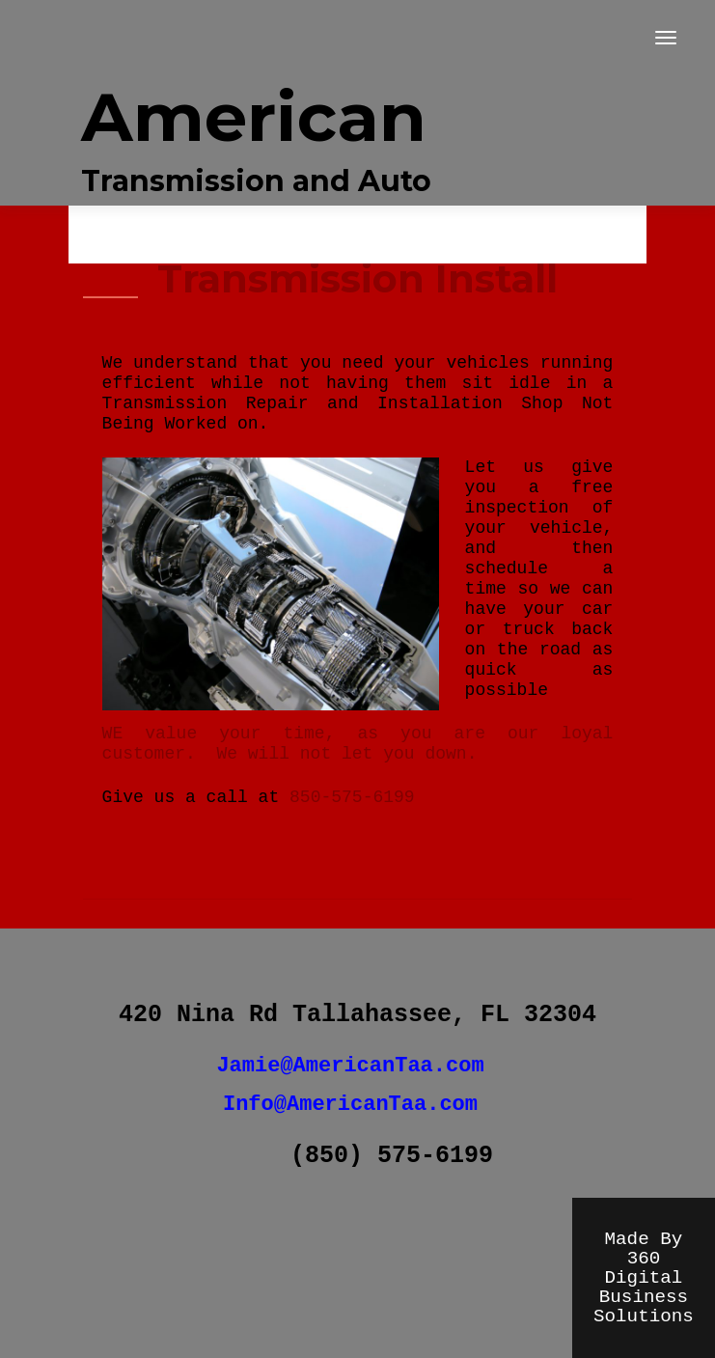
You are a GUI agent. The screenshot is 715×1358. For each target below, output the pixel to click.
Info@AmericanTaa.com (350, 1105)
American (253, 116)
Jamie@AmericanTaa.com (349, 1066)
